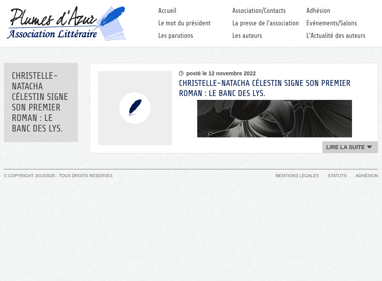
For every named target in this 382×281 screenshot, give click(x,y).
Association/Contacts (259, 10)
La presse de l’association (265, 23)
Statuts (337, 175)
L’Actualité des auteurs (336, 35)
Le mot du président (184, 23)
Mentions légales (297, 175)
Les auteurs (247, 35)
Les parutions (175, 35)
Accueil (167, 10)
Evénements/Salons (331, 23)
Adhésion (318, 10)
